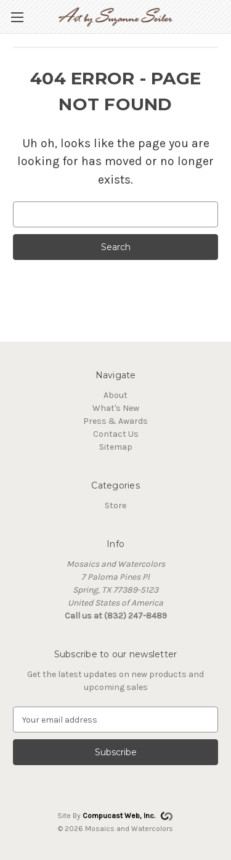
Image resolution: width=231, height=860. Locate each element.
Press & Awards (115, 421)
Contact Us (116, 434)
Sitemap (115, 447)
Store (115, 505)
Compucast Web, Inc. (119, 815)
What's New (115, 408)
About (115, 395)
